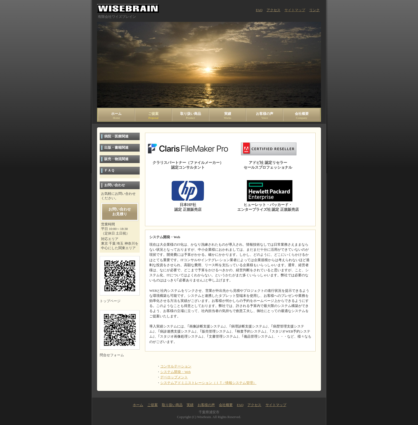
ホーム (116, 116)
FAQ (259, 10)
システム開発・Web (175, 372)
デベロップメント (174, 377)
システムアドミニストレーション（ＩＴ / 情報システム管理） (208, 383)
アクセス (273, 10)
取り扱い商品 (190, 116)
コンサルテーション (175, 366)
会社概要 (301, 116)
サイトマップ (294, 10)
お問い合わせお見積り (119, 211)
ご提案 (153, 116)
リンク (314, 10)
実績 (227, 116)
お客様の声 (264, 116)
